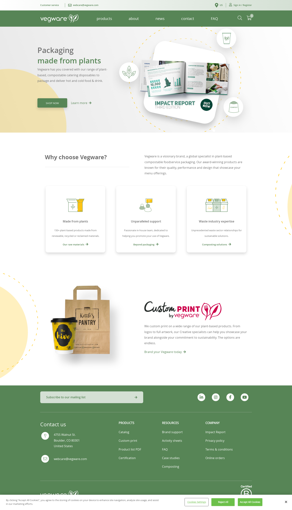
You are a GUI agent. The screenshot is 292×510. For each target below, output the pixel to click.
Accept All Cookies (250, 504)
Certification (127, 458)
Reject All (223, 504)
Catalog (124, 432)
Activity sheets (172, 441)
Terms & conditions (219, 449)
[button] (240, 5)
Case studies (171, 458)
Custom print (128, 441)
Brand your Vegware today (165, 352)
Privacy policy (214, 441)
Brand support (172, 432)
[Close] (286, 504)
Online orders (215, 458)
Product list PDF (130, 449)
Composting (170, 467)
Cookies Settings (196, 504)
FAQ (165, 449)
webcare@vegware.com (70, 459)
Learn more (81, 103)
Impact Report (215, 432)
